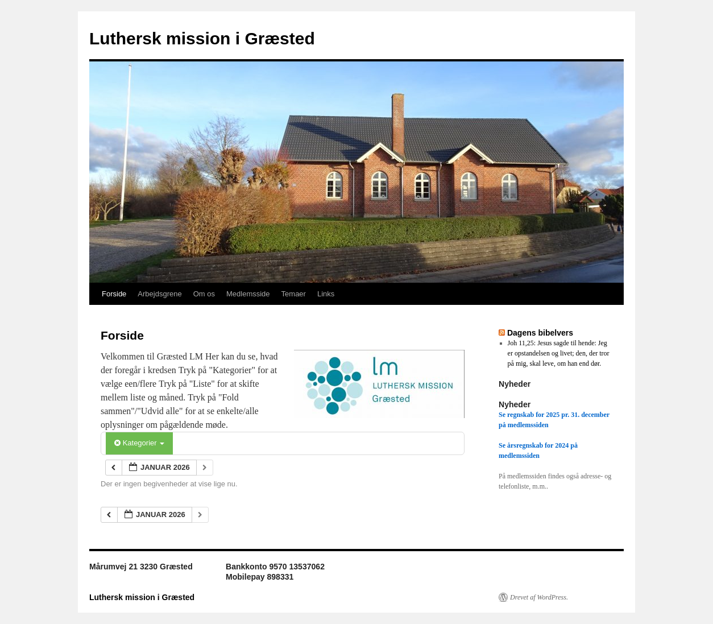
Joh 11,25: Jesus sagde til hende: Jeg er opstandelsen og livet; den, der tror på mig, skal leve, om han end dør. (559, 353)
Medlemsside (248, 294)
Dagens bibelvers (540, 332)
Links (325, 294)
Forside (114, 294)
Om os (204, 294)
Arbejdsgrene (159, 294)
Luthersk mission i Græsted (202, 38)
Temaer (293, 294)
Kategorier (139, 443)
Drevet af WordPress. (539, 597)
